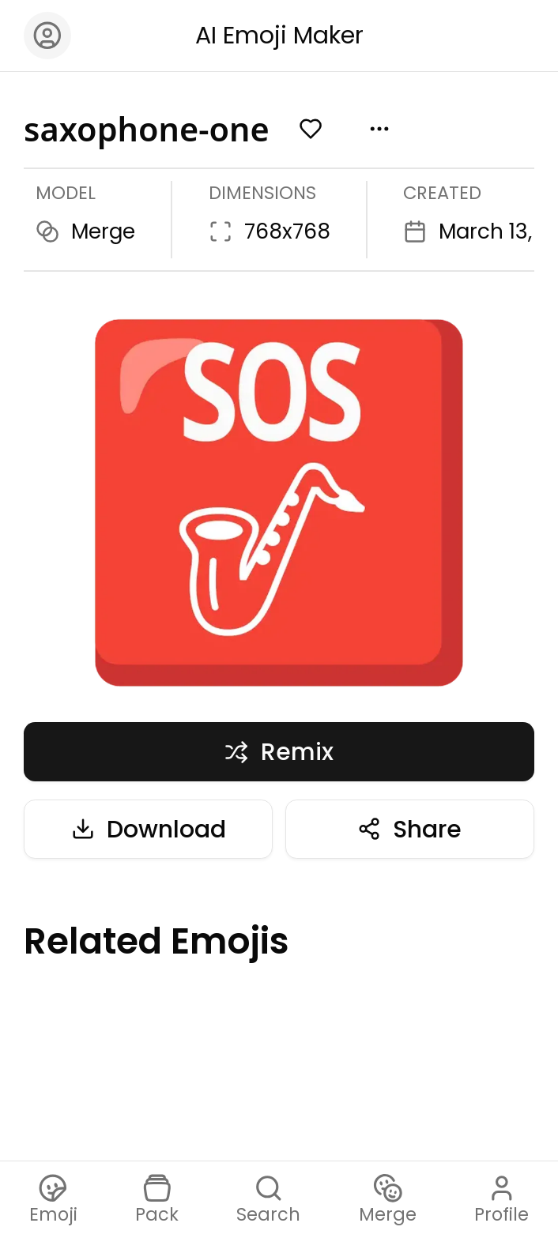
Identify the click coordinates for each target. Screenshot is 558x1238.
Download (148, 829)
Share (409, 829)
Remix (278, 752)
